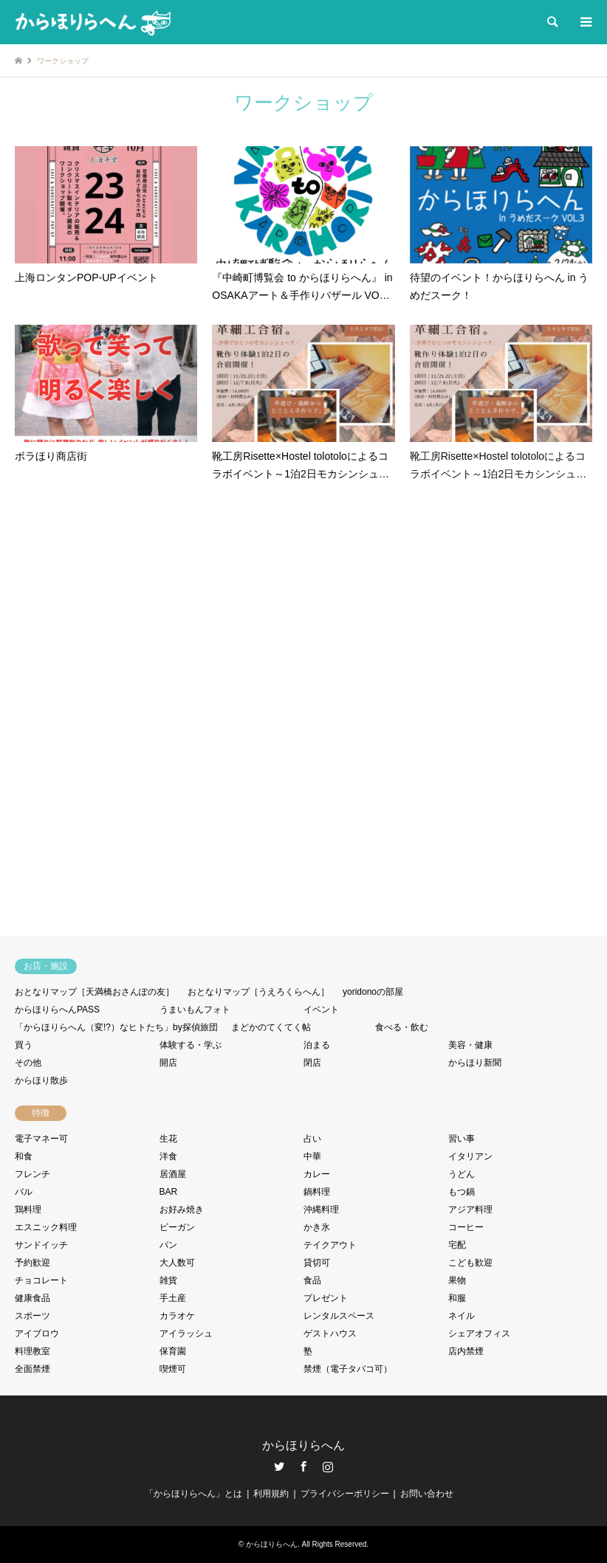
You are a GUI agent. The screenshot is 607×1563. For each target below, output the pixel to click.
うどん (461, 1174)
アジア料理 (470, 1209)
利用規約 (271, 1493)
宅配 (457, 1245)
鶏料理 (28, 1209)
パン (168, 1245)
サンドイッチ (41, 1245)
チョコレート (41, 1280)
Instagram (328, 1466)
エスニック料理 (46, 1227)
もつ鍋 (461, 1192)
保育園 (173, 1351)
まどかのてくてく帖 (271, 1027)
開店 (168, 1062)
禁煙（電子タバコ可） (348, 1369)
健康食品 (32, 1298)
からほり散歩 (41, 1080)
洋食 (168, 1156)
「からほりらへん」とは (193, 1493)
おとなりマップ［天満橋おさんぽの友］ (94, 992)
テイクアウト (330, 1245)
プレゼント (326, 1298)
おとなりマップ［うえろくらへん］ (258, 992)
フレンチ (32, 1174)
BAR (169, 1192)
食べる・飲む (401, 1027)
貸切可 (317, 1262)
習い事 (461, 1139)
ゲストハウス (330, 1333)
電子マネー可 (41, 1139)
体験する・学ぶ (191, 1045)
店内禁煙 (466, 1351)
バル (23, 1192)
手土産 (173, 1298)
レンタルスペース (339, 1316)
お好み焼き (182, 1209)
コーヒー (466, 1227)
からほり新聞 (474, 1062)
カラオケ (177, 1316)
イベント (321, 1009)
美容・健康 (470, 1045)
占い (312, 1139)
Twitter (279, 1466)
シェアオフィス (479, 1333)
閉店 (312, 1062)
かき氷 (317, 1227)
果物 (457, 1280)
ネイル (461, 1316)
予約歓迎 (32, 1262)
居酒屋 (173, 1174)
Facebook (303, 1466)
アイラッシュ (186, 1333)
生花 (168, 1139)
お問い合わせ (426, 1493)
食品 (312, 1280)
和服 (457, 1298)
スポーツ (32, 1316)
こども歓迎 (470, 1262)
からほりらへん (303, 1445)
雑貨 (168, 1280)
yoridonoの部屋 (373, 992)
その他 (28, 1062)
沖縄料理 (321, 1209)
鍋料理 (317, 1192)
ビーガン (177, 1227)
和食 (23, 1156)
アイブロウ (37, 1333)
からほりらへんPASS (57, 1009)
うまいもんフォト (195, 1009)
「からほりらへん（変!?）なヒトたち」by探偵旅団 (116, 1027)
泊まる (317, 1045)
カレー (317, 1174)
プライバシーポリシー (345, 1493)
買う (23, 1045)
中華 (312, 1156)
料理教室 (32, 1351)
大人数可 (177, 1262)
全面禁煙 (32, 1369)
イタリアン (470, 1156)
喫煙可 (173, 1369)
